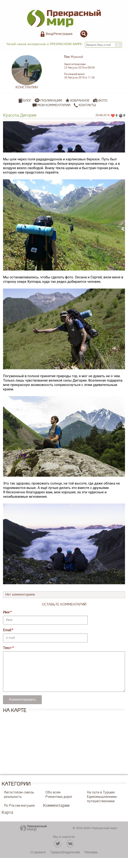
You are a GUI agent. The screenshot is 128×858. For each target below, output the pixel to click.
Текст (7, 648)
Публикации (51, 101)
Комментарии (56, 805)
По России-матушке (19, 805)
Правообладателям (65, 852)
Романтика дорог (58, 797)
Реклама (90, 852)
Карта (7, 812)
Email (7, 630)
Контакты (85, 105)
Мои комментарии (51, 105)
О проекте (38, 852)
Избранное (80, 101)
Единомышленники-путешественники (102, 799)
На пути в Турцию (101, 792)
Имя (6, 612)
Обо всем (53, 792)
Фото (102, 101)
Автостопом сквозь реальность (19, 794)
